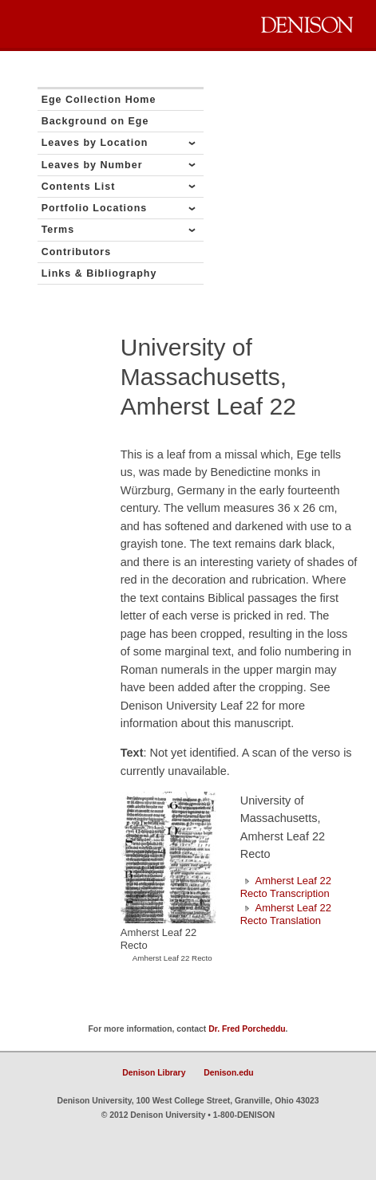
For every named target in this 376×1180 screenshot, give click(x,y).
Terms (58, 229)
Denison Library (153, 1072)
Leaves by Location (95, 142)
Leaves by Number (92, 165)
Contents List (79, 186)
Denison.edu (228, 1072)
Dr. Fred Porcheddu (246, 1029)
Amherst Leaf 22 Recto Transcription (285, 887)
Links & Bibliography (99, 273)
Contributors (77, 252)
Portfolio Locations (95, 208)
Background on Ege (95, 121)
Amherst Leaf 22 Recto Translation (285, 914)
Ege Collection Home (99, 99)
